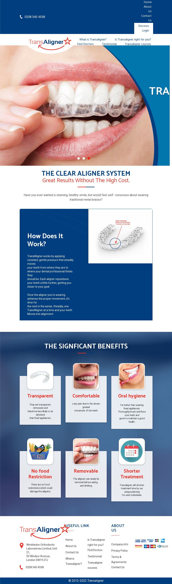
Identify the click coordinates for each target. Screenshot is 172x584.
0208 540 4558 (35, 17)
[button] (78, 158)
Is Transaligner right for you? (133, 39)
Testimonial (109, 44)
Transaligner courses (138, 44)
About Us (148, 9)
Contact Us (146, 18)
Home (148, 2)
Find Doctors (85, 44)
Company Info (119, 544)
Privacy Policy (119, 550)
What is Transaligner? (93, 39)
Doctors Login (143, 28)
